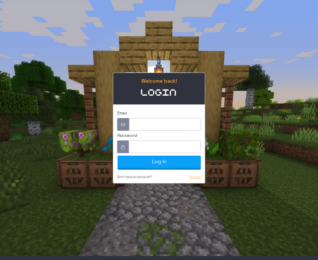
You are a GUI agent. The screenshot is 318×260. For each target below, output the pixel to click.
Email (122, 113)
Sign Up (195, 177)
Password (127, 135)
